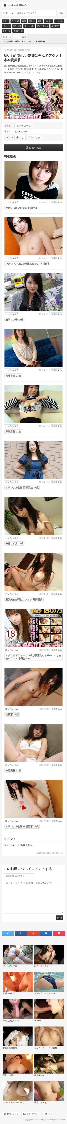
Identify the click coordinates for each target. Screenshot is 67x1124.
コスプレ (59, 21)
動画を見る (35, 147)
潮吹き (32, 21)
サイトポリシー (33, 1114)
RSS (50, 1114)
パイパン (6, 26)
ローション (29, 26)
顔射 (24, 21)
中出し (5, 21)
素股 (40, 21)
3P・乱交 (17, 26)
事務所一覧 (18, 31)
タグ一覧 (6, 31)
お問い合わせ (12, 1114)
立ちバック (34, 137)
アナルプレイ (42, 26)
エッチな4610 (23, 125)
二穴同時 (55, 26)
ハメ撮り (48, 21)
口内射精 (15, 21)
